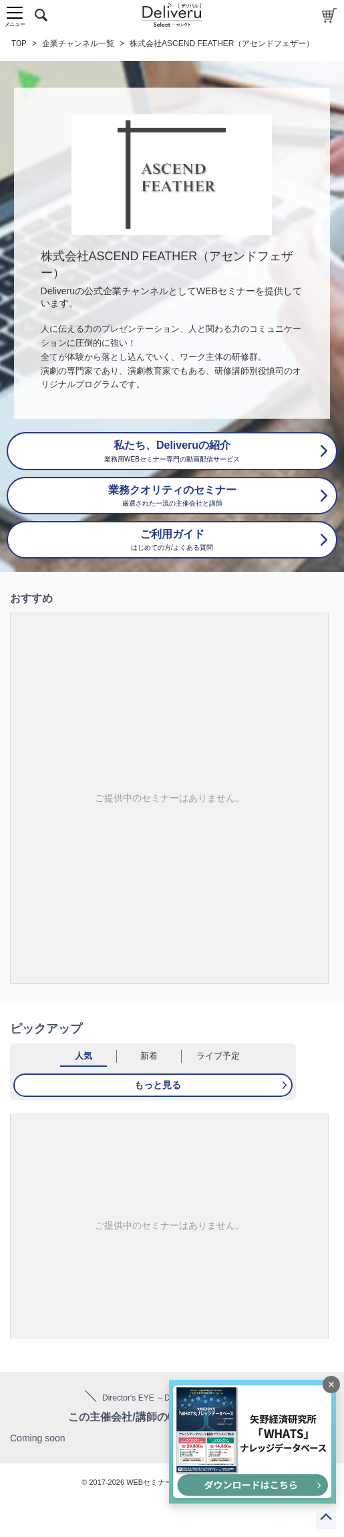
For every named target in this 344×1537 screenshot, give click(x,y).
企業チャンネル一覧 (78, 43)
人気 (83, 1056)
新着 (149, 1056)
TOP (19, 43)
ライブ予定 (218, 1056)
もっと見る (157, 1085)
